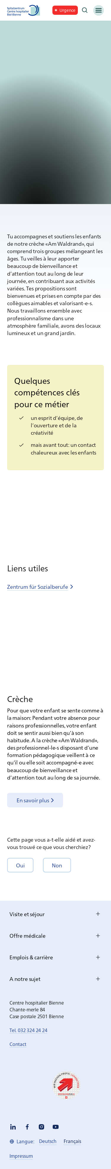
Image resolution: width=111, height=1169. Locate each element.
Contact (17, 1044)
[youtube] (55, 1127)
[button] (20, 865)
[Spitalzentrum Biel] (23, 10)
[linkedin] (13, 1127)
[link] (65, 10)
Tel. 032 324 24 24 (28, 1030)
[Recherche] (85, 10)
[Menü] (98, 10)
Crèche (20, 698)
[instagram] (41, 1127)
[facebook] (27, 1127)
